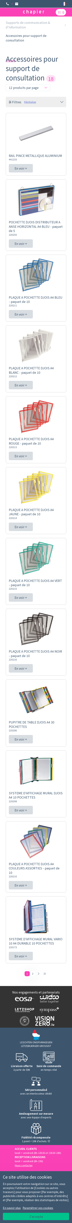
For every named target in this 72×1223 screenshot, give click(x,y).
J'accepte (36, 1216)
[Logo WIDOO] (48, 998)
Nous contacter (24, 1165)
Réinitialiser (30, 102)
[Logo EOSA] (23, 998)
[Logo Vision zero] (43, 1021)
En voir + (21, 168)
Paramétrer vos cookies (38, 1208)
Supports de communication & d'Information (28, 24)
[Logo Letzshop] (23, 1009)
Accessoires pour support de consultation (26, 37)
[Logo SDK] (23, 1021)
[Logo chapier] (33, 12)
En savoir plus (12, 1208)
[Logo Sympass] (48, 1009)
